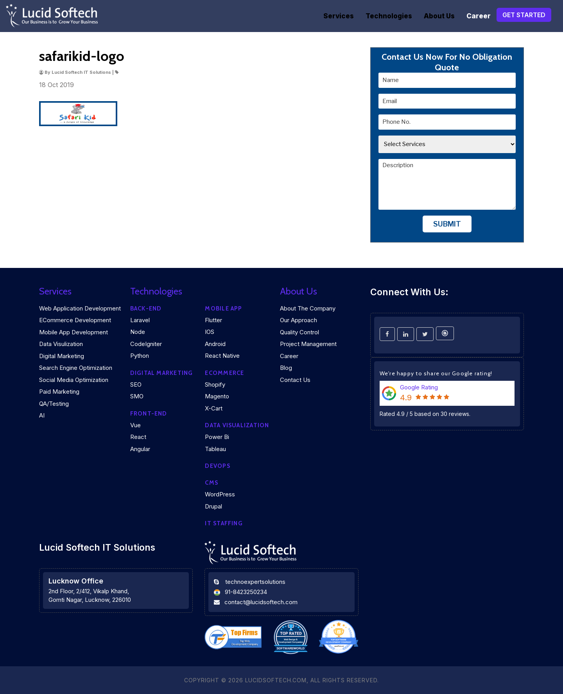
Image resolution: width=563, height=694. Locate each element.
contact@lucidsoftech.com (261, 602)
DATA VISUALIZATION (237, 425)
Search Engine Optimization (75, 367)
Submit (447, 224)
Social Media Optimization (73, 380)
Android (215, 344)
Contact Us (295, 380)
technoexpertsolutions (255, 581)
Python (139, 355)
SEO (136, 384)
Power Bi (217, 437)
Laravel (140, 320)
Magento (217, 396)
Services (338, 16)
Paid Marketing (59, 391)
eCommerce (224, 372)
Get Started (523, 15)
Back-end (146, 308)
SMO (136, 396)
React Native (222, 355)
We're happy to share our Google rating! (436, 373)
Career (478, 16)
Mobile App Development (73, 332)
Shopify (215, 384)
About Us (439, 16)
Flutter (213, 320)
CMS (211, 482)
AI (42, 415)
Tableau (215, 449)
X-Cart (213, 408)
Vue (135, 425)
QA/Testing (54, 403)
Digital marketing (161, 372)
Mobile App (223, 308)
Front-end (148, 413)
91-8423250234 (246, 592)
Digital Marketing (61, 356)
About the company (307, 308)
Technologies (389, 16)
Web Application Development (80, 308)
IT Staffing (223, 523)
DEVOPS (217, 465)
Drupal (213, 506)
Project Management (308, 344)
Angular (140, 449)
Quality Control (299, 332)
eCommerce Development (75, 320)
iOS (209, 331)
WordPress (220, 494)
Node (137, 331)
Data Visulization (61, 344)
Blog (286, 367)
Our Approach (298, 320)
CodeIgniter (146, 344)
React (138, 437)
